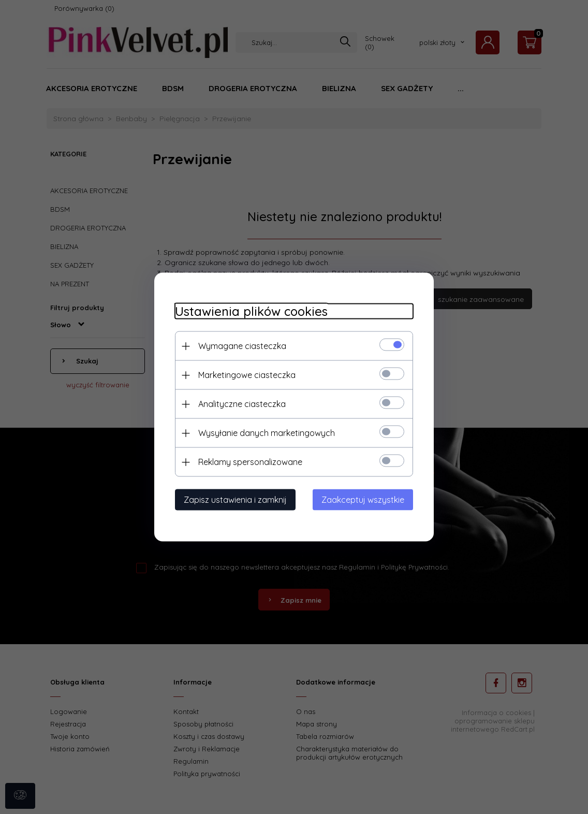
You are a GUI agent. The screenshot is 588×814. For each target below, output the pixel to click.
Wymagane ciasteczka (242, 346)
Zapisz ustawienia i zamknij (235, 500)
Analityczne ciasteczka (242, 404)
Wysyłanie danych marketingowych (266, 433)
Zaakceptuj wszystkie (362, 500)
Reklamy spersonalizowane (250, 462)
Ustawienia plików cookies (251, 311)
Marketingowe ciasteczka (247, 375)
